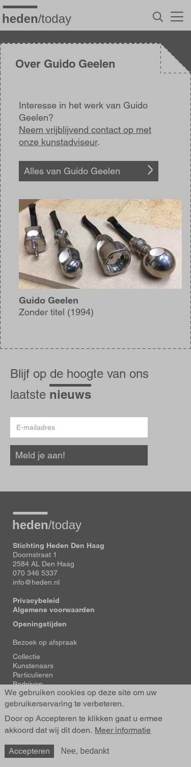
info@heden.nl (36, 582)
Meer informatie (123, 730)
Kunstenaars (33, 666)
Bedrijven (28, 684)
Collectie (26, 656)
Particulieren (33, 675)
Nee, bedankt (85, 751)
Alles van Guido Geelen (72, 171)
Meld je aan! (40, 455)
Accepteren (29, 751)
